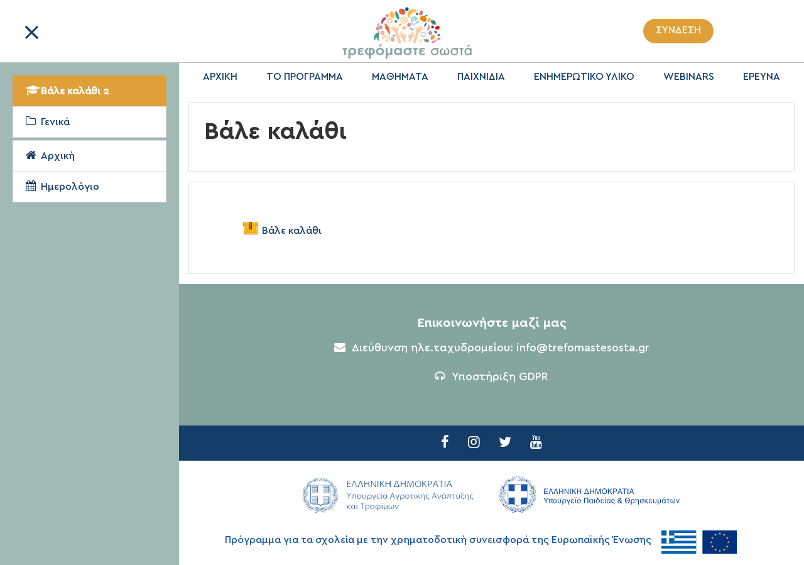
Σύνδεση (678, 30)
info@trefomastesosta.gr (582, 348)
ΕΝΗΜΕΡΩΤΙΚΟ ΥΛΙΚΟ (584, 77)
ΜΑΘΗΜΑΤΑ (400, 77)
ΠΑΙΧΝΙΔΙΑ (481, 77)
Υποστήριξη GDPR (491, 377)
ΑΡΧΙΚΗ (220, 77)
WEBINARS (688, 77)
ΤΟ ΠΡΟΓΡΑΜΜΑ (304, 77)
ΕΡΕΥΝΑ (761, 77)
